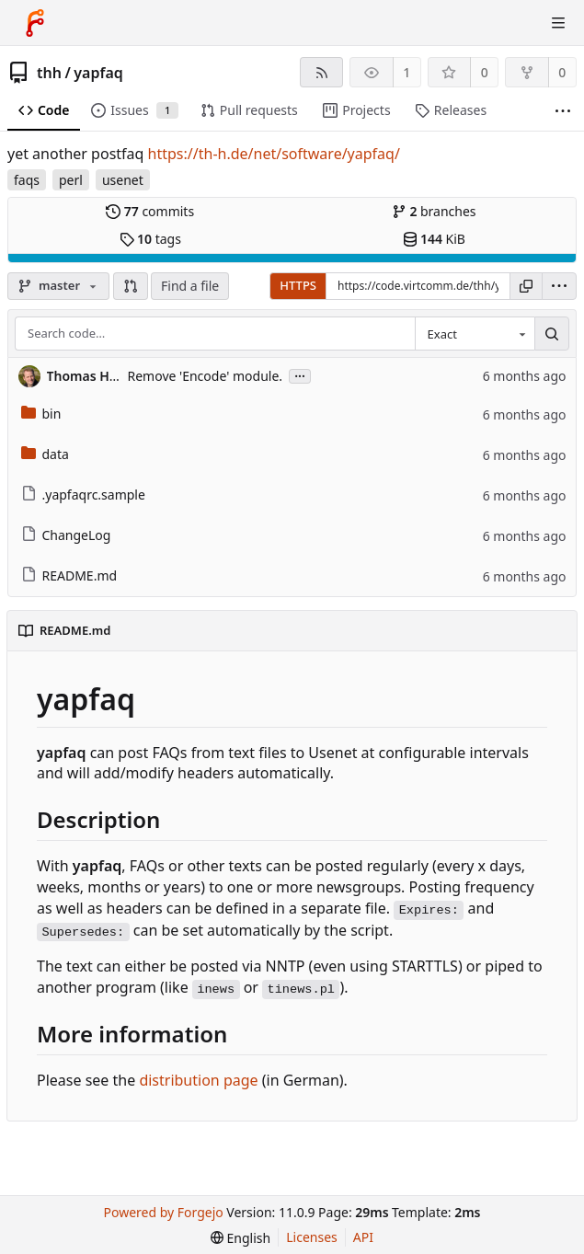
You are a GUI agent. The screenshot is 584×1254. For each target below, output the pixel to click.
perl (71, 180)
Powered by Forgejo (163, 1212)
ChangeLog (66, 535)
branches (434, 211)
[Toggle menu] (558, 23)
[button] (130, 286)
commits (150, 211)
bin (41, 413)
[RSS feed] (321, 72)
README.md (69, 575)
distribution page (198, 1080)
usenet (122, 180)
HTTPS (298, 285)
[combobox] (474, 333)
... (299, 375)
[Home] (35, 23)
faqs (27, 180)
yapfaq (98, 72)
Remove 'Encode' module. (205, 376)
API (363, 1237)
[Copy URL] (526, 286)
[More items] (563, 111)
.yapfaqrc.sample (83, 494)
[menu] (559, 286)
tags (150, 238)
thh (49, 72)
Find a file (190, 285)
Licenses (312, 1237)
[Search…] (551, 333)
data (45, 454)
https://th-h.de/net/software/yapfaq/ (274, 154)
